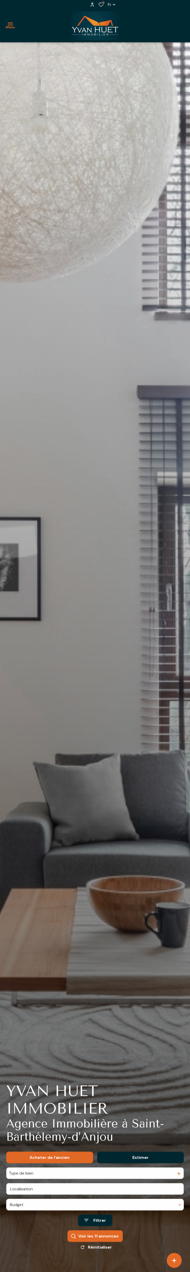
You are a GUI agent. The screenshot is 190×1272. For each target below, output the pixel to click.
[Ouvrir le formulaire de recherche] (95, 1227)
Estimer (140, 1164)
